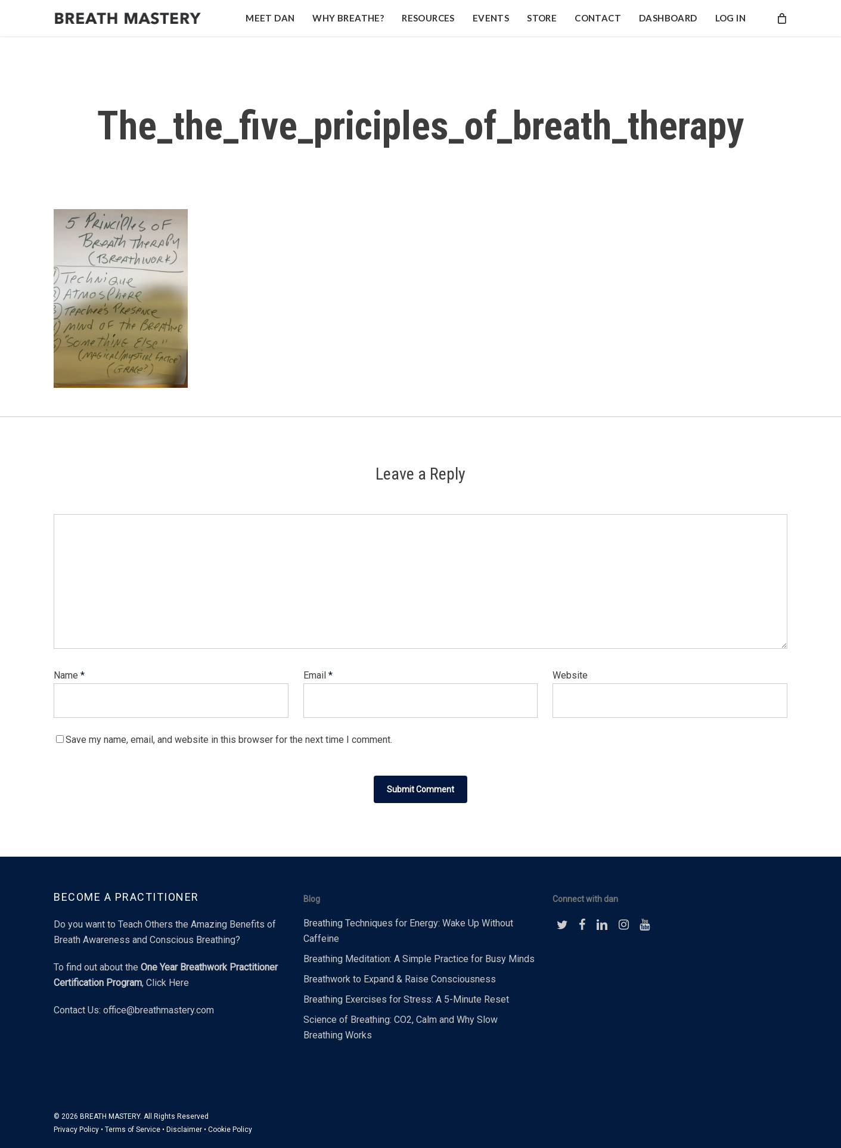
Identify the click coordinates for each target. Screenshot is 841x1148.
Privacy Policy (76, 1129)
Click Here (167, 982)
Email (318, 675)
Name (69, 675)
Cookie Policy (230, 1129)
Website (570, 675)
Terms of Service (132, 1129)
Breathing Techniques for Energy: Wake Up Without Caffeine (408, 930)
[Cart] (781, 26)
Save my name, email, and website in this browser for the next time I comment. (229, 739)
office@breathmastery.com (158, 1010)
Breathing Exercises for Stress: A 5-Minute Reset (406, 999)
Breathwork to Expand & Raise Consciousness (399, 979)
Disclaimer (184, 1129)
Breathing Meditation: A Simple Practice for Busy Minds (419, 959)
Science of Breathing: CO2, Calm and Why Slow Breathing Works (400, 1027)
